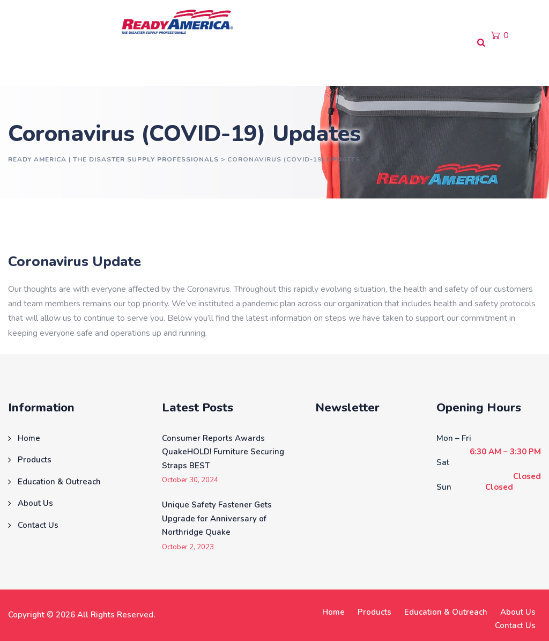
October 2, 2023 (188, 547)
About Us (249, 64)
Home (24, 64)
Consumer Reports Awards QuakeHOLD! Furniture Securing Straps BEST (223, 452)
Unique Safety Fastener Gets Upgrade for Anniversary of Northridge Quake (217, 518)
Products (75, 64)
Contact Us (309, 64)
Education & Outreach (162, 64)
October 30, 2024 (190, 480)
